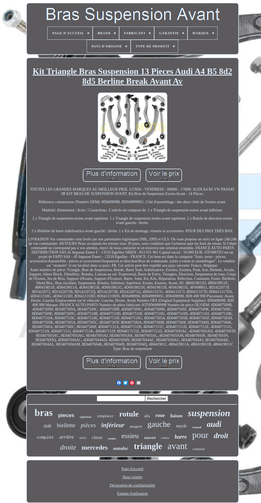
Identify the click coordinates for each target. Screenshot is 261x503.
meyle (181, 426)
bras (44, 412)
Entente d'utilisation (132, 493)
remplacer (105, 416)
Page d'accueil (132, 469)
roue (160, 415)
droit (221, 436)
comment (199, 449)
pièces (88, 425)
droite (68, 447)
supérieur (86, 416)
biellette (66, 425)
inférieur (112, 425)
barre (181, 437)
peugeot (136, 426)
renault (196, 427)
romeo (165, 438)
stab (47, 426)
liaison (176, 415)
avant (177, 446)
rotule (129, 414)
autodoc (120, 448)
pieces (66, 415)
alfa (147, 416)
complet (45, 437)
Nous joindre (132, 477)
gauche (159, 424)
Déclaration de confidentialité (132, 485)
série (82, 438)
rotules (112, 438)
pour (200, 435)
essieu (130, 436)
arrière (66, 437)
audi (214, 424)
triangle (148, 446)
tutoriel (150, 438)
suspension (209, 413)
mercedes (95, 447)
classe (97, 437)
